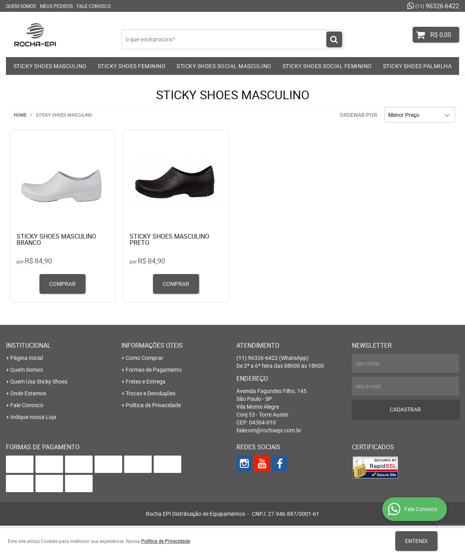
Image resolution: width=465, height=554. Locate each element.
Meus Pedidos (56, 6)
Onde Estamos (28, 393)
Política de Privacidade (153, 405)
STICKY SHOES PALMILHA (417, 66)
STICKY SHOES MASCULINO (50, 66)
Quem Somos (21, 6)
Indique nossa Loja (33, 417)
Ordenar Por (358, 115)
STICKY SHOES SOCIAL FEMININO (327, 66)
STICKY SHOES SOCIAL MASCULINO (224, 66)
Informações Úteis (152, 345)
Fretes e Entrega (146, 381)
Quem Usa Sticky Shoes (38, 381)
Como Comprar (144, 357)
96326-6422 (437, 6)
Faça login (175, 23)
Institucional (28, 345)
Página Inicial (26, 357)
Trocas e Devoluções (150, 393)
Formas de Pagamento (154, 369)
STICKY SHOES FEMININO (132, 66)
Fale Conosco (94, 6)
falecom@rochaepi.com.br (268, 430)
